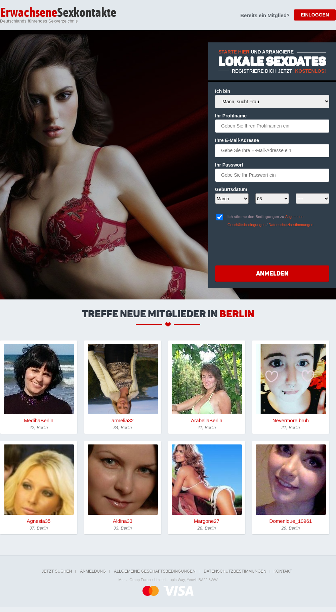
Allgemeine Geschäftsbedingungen (155, 571)
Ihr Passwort (229, 165)
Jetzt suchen (57, 571)
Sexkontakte (58, 13)
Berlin (236, 314)
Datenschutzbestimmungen (290, 225)
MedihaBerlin (38, 420)
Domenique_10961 (290, 521)
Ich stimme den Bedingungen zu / (270, 221)
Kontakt (283, 571)
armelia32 (123, 420)
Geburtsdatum (231, 189)
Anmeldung (93, 571)
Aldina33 (122, 521)
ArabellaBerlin (206, 420)
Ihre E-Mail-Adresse (237, 140)
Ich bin (222, 91)
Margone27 (206, 521)
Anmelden (272, 273)
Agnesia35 (39, 521)
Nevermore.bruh (290, 420)
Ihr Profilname (231, 115)
